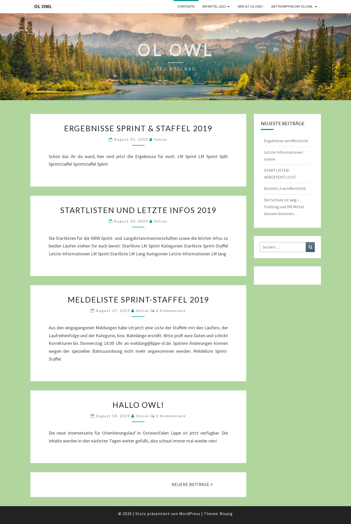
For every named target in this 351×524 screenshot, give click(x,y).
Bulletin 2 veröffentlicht (285, 188)
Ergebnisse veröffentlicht (286, 140)
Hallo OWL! (138, 404)
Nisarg (226, 513)
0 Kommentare (171, 310)
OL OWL (43, 6)
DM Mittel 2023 (214, 6)
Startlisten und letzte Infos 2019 (138, 210)
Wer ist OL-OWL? (251, 6)
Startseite (186, 6)
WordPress (189, 513)
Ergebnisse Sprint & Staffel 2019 (138, 128)
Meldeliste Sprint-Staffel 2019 (138, 299)
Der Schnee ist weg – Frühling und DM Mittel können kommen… (284, 206)
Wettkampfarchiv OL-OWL (292, 6)
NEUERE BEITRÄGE (192, 484)
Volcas (160, 139)
